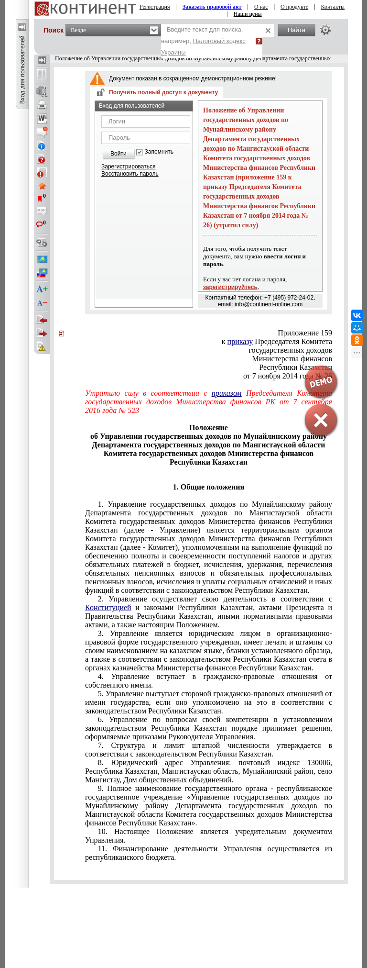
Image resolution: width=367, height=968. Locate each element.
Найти (296, 29)
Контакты (333, 6)
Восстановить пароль (130, 173)
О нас (261, 6)
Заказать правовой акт (212, 6)
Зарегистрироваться (128, 166)
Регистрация (155, 6)
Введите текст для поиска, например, (203, 41)
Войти (118, 153)
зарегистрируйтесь (230, 287)
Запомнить (159, 152)
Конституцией (108, 607)
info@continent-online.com (268, 304)
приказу (240, 341)
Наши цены (248, 14)
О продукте (294, 6)
